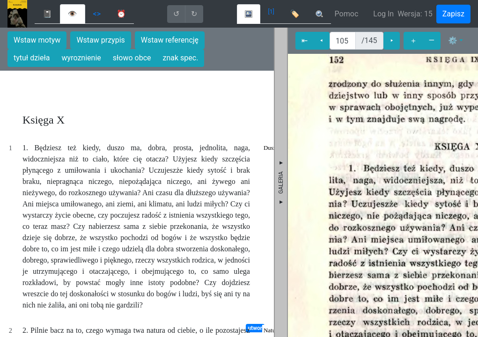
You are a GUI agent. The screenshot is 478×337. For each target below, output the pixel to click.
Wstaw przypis (100, 40)
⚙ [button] (452, 40)
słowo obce (132, 57)
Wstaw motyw (37, 40)
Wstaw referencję (170, 40)
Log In (383, 13)
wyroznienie (81, 57)
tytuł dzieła (32, 57)
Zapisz (453, 13)
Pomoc (347, 13)
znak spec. (181, 57)
